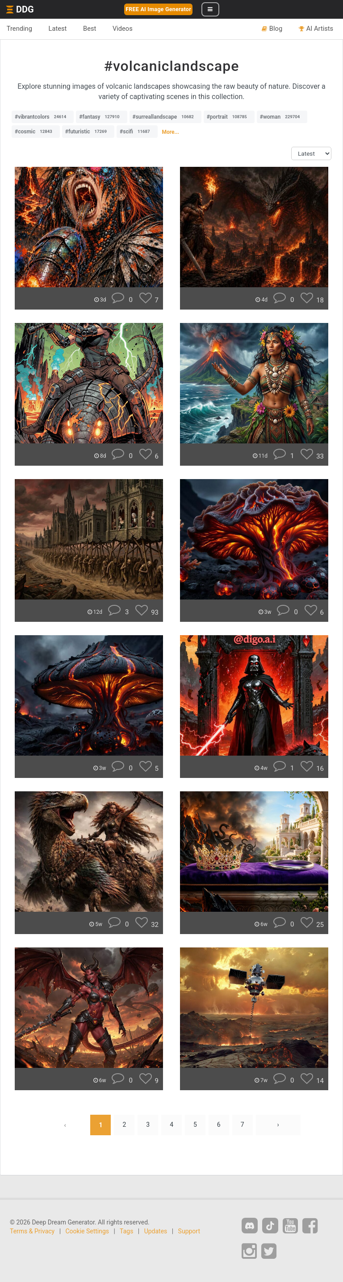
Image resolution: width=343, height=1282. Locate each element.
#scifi (137, 131)
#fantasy (101, 117)
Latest (58, 29)
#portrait (229, 117)
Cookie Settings (87, 1231)
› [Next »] (278, 1125)
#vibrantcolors (43, 117)
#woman (282, 117)
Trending (19, 29)
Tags (126, 1231)
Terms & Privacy (32, 1231)
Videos (123, 29)
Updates (155, 1231)
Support (189, 1231)
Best (90, 29)
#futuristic (88, 131)
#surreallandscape (165, 117)
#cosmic (36, 131)
